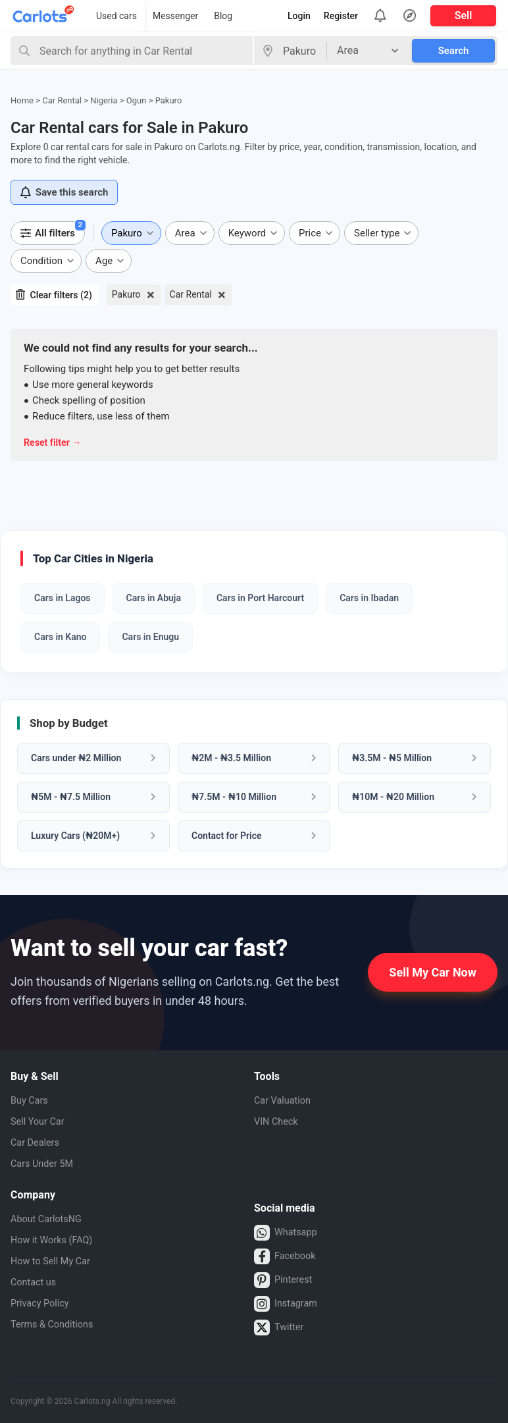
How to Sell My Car (55, 1261)
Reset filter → (54, 442)
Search (453, 51)
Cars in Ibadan (369, 598)
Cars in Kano (60, 636)
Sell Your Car (40, 1121)
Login (299, 16)
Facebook (287, 1256)
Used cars (116, 16)
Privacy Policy (43, 1303)
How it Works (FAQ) (56, 1240)
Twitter (280, 1327)
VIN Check (278, 1121)
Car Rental (191, 294)
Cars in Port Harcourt (260, 598)
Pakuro (126, 294)
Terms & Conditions (57, 1324)
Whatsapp (288, 1233)
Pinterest (285, 1280)
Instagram (288, 1304)
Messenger (175, 16)
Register (341, 16)
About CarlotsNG (50, 1219)
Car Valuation (285, 1100)
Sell (463, 15)
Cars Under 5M (45, 1164)
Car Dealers (37, 1143)
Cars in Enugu (150, 636)
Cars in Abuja (153, 598)
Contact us (36, 1282)
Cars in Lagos (62, 598)
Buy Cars (31, 1100)
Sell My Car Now (432, 972)
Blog (223, 16)
